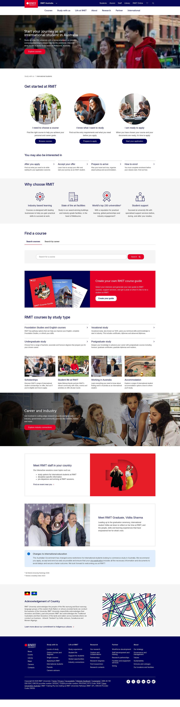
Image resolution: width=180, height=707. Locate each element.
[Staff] (120, 3)
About (94, 10)
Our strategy (138, 649)
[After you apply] (40, 164)
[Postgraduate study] (123, 341)
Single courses (52, 658)
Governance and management (140, 653)
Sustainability (139, 661)
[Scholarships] (40, 366)
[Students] (103, 3)
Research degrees (97, 661)
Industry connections (76, 662)
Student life (73, 652)
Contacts (31, 668)
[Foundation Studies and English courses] (57, 327)
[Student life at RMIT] (73, 366)
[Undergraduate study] (57, 341)
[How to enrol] (140, 164)
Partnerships (95, 658)
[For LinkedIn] (143, 681)
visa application (96, 560)
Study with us (63, 10)
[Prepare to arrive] (106, 164)
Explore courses (34, 52)
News (30, 651)
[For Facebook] (128, 681)
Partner (119, 10)
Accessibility (70, 681)
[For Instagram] (138, 681)
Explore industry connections (40, 427)
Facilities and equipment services (121, 662)
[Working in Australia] (106, 366)
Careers (31, 664)
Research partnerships (120, 658)
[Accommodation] (140, 366)
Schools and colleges (142, 664)
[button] (153, 3)
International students (55, 664)
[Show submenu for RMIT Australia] (55, 3)
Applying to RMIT (53, 661)
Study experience (75, 649)
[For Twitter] (133, 681)
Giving (114, 666)
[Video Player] (57, 525)
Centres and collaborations (95, 653)
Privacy (61, 681)
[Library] (127, 3)
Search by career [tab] (52, 241)
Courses (48, 10)
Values (136, 658)
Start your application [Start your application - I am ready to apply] (134, 141)
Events (30, 655)
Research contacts (97, 667)
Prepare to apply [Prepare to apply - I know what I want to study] (90, 141)
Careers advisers (53, 670)
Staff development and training (120, 653)
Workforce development (121, 649)
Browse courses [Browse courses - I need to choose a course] (45, 141)
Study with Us (52, 645)
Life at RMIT (81, 10)
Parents (50, 667)
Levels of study (53, 649)
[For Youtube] (148, 681)
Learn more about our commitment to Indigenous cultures (49, 627)
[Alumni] (112, 3)
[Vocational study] (123, 327)
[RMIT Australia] (46, 3)
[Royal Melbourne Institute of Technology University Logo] (31, 4)
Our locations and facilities (144, 667)
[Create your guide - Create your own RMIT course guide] (106, 298)
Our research (95, 649)
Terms (54, 681)
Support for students (76, 656)
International (134, 10)
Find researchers (96, 664)
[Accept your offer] (73, 164)
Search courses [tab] (33, 241)
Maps (30, 661)
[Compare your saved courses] (148, 3)
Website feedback (83, 681)
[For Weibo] (153, 681)
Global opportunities (76, 659)
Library (30, 658)
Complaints (96, 681)
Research (106, 10)
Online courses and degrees (54, 653)
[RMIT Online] (137, 3)
